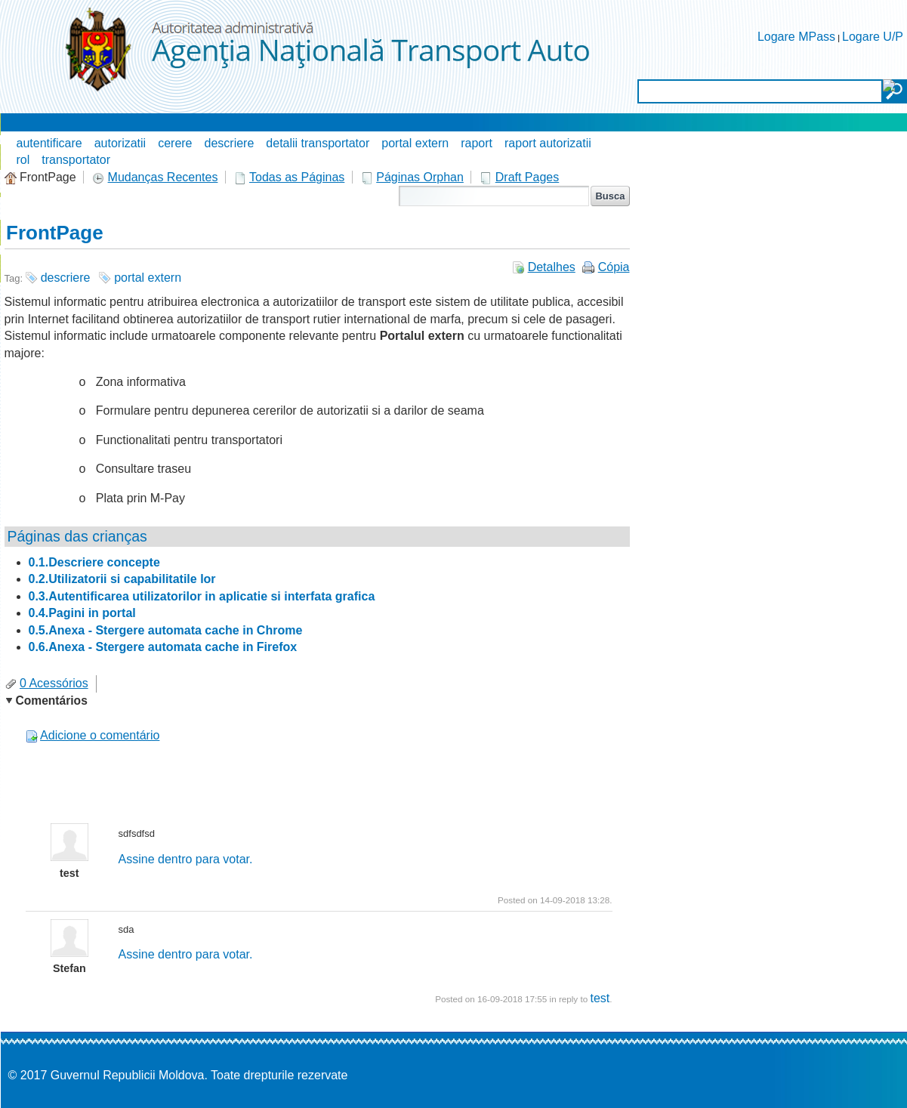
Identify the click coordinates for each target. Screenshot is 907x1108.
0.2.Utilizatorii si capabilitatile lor (122, 579)
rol (23, 159)
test (599, 998)
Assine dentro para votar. (186, 859)
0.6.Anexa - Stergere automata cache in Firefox (163, 646)
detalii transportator (317, 143)
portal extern (415, 143)
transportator (76, 159)
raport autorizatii (547, 143)
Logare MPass (796, 36)
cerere (175, 143)
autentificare (49, 143)
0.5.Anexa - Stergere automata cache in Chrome (166, 630)
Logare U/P (872, 36)
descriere (230, 143)
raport (476, 143)
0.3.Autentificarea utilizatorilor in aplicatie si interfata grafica (202, 596)
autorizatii (120, 143)
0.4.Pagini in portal (82, 612)
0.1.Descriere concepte (94, 562)
